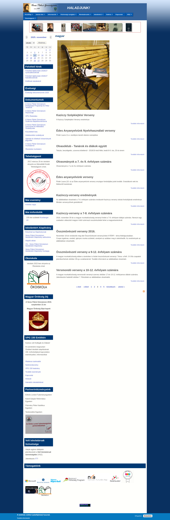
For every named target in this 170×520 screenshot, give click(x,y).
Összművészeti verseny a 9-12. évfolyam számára (89, 251)
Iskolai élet (39, 15)
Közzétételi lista (31, 132)
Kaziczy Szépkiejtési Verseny (75, 115)
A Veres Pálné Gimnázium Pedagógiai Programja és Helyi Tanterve (37, 105)
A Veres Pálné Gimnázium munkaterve (35, 145)
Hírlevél (28, 379)
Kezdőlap (28, 15)
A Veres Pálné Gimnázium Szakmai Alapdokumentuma (36, 120)
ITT (36, 459)
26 (35, 61)
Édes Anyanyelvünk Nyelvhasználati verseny (85, 130)
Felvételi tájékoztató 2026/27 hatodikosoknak (36, 77)
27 (39, 61)
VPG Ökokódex (31, 116)
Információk (52, 15)
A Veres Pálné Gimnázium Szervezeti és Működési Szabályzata (35, 126)
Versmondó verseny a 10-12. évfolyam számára (87, 270)
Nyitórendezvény (31, 365)
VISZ (128, 15)
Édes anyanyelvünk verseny (74, 177)
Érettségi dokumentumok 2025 (37, 93)
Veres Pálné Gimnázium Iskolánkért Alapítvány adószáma (38, 236)
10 (27, 55)
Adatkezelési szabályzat (34, 135)
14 (42, 55)
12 (35, 55)
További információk (23, 518)
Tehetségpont (29, 18)
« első (78, 287)
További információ (137, 123)
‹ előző (86, 287)
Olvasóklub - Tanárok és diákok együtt (81, 146)
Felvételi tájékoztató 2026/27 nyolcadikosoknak (36, 71)
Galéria (109, 15)
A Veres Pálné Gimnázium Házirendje (35, 112)
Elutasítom (147, 516)
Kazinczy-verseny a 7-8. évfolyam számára (84, 213)
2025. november (39, 37)
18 (31, 58)
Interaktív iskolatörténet (34, 382)
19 (35, 58)
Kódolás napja (30, 204)
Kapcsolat (119, 14)
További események (33, 372)
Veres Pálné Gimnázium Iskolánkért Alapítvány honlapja (37, 250)
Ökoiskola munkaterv (33, 149)
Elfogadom (138, 516)
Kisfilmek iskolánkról (33, 81)
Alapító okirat (30, 241)
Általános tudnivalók (33, 361)
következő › (111, 287)
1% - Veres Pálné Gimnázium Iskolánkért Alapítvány (36, 245)
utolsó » (121, 287)
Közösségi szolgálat (67, 15)
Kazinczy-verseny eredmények (76, 195)
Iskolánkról (97, 15)
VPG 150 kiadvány (32, 368)
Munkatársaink (84, 15)
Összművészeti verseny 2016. (75, 231)
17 (27, 58)
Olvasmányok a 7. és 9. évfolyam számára (83, 161)
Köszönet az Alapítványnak (35, 232)
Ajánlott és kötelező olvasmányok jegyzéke (38, 139)
